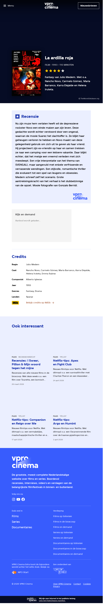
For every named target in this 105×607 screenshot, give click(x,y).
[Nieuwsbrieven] (88, 5)
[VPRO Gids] (60, 571)
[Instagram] (13, 499)
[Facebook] (23, 499)
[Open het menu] (9, 5)
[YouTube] (18, 499)
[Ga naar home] (51, 6)
